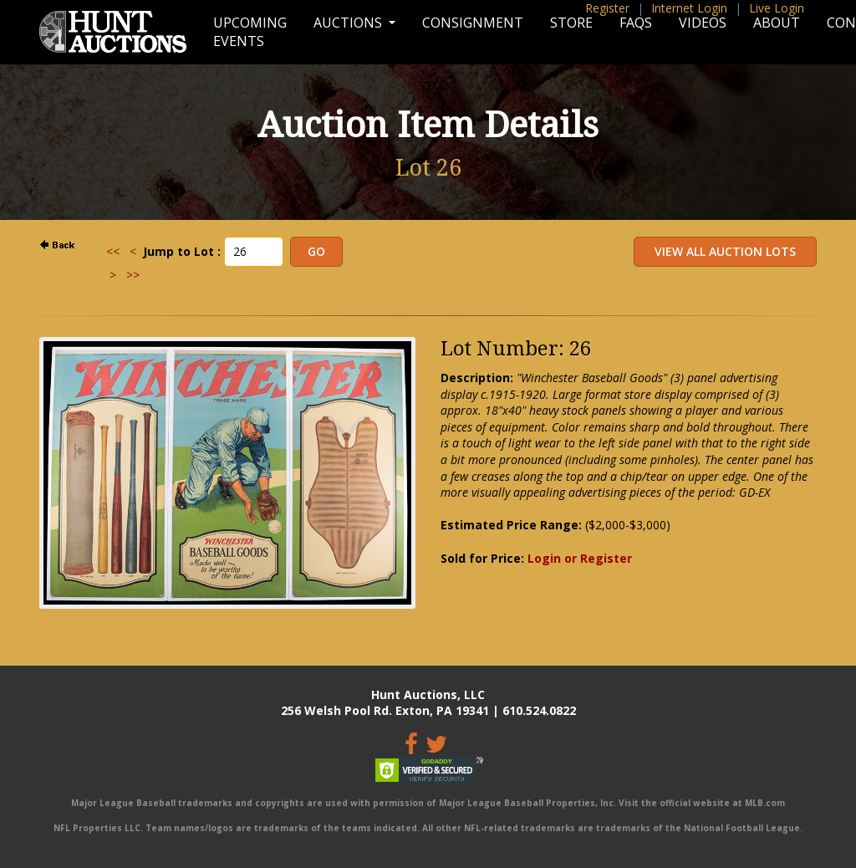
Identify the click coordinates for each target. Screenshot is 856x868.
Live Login (776, 8)
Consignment (472, 22)
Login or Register (579, 558)
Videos (702, 22)
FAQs (635, 22)
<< (113, 251)
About (776, 22)
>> (133, 275)
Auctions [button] (349, 22)
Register (607, 8)
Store (571, 22)
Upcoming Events (250, 31)
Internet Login (689, 8)
